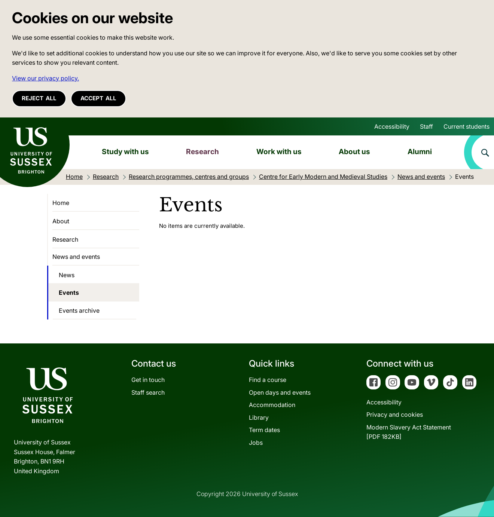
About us (354, 151)
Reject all (39, 98)
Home (60, 203)
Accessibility (391, 126)
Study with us (125, 151)
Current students (466, 126)
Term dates (264, 430)
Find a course (267, 379)
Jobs (256, 442)
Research (202, 151)
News (66, 275)
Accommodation (272, 405)
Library (259, 417)
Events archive (79, 310)
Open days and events (280, 392)
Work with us (279, 151)
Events (69, 292)
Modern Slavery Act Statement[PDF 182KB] (408, 432)
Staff (426, 126)
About (60, 221)
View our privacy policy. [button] (45, 78)
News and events (76, 256)
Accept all (98, 98)
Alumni (420, 151)
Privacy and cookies (394, 414)
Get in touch (148, 379)
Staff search (148, 392)
